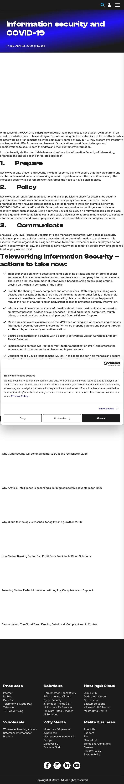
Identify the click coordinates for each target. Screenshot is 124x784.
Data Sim (8, 700)
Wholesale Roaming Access (20, 729)
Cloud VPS (90, 692)
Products (13, 686)
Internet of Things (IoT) (57, 703)
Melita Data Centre (95, 710)
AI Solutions (50, 714)
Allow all (101, 418)
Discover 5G (51, 743)
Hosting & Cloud (99, 686)
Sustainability (92, 754)
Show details (106, 408)
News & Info (91, 740)
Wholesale (13, 722)
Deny (23, 418)
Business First (51, 747)
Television (9, 707)
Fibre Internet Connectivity (59, 692)
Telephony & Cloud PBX (17, 703)
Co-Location (91, 700)
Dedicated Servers (95, 696)
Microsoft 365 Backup (97, 707)
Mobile (7, 696)
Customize (62, 418)
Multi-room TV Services (57, 707)
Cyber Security (52, 700)
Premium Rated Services (58, 710)
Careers (88, 747)
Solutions (53, 686)
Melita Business (99, 722)
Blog (86, 736)
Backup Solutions (94, 703)
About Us (89, 729)
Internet (8, 692)
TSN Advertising (13, 710)
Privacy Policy (92, 751)
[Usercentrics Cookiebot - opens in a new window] (106, 364)
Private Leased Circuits (57, 696)
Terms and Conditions (97, 743)
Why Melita (54, 722)
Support (89, 733)
